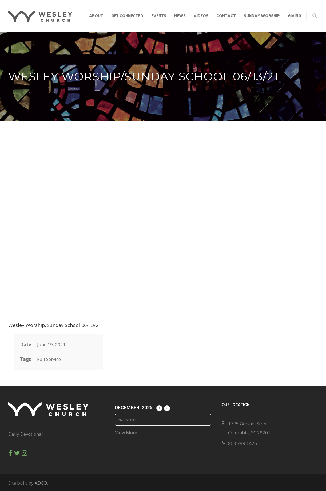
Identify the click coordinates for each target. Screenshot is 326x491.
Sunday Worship (262, 16)
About (96, 16)
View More (126, 433)
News (180, 16)
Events (158, 16)
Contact (226, 16)
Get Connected (127, 16)
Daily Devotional (25, 434)
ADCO (41, 483)
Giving (294, 16)
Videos (201, 16)
